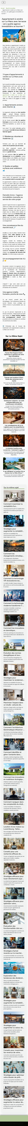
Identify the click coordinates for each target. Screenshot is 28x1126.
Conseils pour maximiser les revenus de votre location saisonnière (13, 1052)
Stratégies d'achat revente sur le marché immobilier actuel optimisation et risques (13, 954)
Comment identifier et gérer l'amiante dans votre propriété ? (12, 754)
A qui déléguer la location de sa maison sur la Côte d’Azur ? (14, 472)
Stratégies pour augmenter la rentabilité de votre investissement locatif (13, 532)
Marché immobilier (10, 8)
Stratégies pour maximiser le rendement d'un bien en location (14, 680)
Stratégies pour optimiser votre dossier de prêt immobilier (14, 1077)
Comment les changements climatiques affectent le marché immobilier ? (14, 557)
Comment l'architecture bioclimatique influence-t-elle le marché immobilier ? (13, 730)
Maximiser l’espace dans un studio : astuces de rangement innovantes (13, 704)
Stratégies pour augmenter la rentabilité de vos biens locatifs (13, 1002)
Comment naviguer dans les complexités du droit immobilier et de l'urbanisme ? (13, 805)
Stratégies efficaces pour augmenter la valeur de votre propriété (14, 1102)
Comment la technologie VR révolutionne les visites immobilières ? (14, 580)
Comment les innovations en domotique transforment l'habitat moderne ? (14, 631)
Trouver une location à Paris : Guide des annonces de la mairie (14, 379)
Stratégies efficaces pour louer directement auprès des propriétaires (14, 878)
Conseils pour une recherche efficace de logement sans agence (13, 853)
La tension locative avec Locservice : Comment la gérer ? (14, 449)
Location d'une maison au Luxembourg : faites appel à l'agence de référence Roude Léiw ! (14, 830)
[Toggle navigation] (3, 2)
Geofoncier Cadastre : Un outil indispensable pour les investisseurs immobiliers (14, 402)
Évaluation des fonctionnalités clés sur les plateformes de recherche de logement (13, 929)
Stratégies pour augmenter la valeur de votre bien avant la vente (14, 1027)
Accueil (2, 8)
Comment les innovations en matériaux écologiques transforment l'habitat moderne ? (14, 780)
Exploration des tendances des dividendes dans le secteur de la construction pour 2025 (14, 979)
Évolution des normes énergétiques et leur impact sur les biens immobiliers (12, 656)
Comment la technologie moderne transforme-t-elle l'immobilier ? (14, 605)
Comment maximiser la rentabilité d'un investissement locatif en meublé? (14, 507)
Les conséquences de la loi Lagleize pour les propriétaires (14, 426)
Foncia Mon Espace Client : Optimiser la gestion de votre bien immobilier (14, 354)
